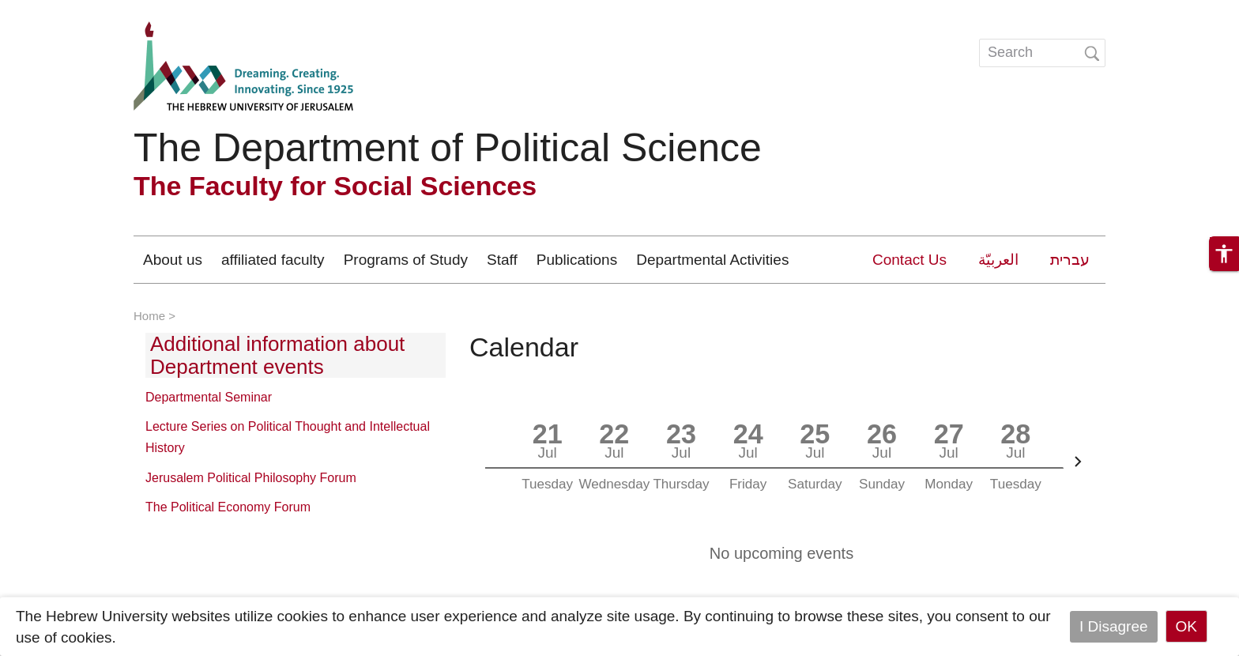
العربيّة (998, 259)
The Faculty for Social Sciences (335, 186)
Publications (577, 259)
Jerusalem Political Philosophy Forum (250, 477)
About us (172, 259)
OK (1186, 626)
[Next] (1078, 461)
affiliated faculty (273, 259)
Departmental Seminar (208, 397)
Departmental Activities (712, 259)
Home (149, 315)
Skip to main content (68, 10)
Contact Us (909, 259)
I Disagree (1113, 626)
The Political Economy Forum (228, 507)
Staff (502, 259)
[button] (1224, 253)
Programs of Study (406, 259)
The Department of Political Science (448, 148)
